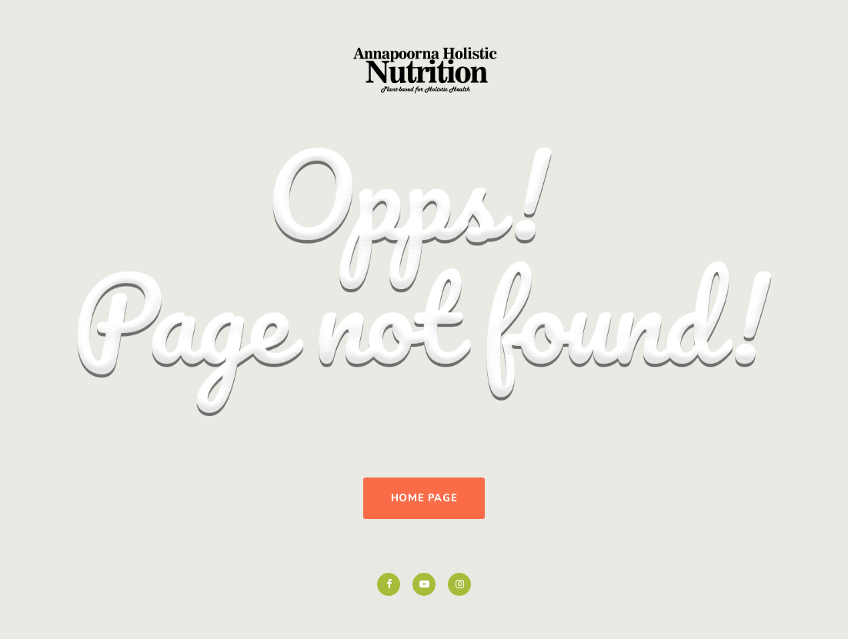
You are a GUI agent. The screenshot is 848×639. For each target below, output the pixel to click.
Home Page (424, 498)
